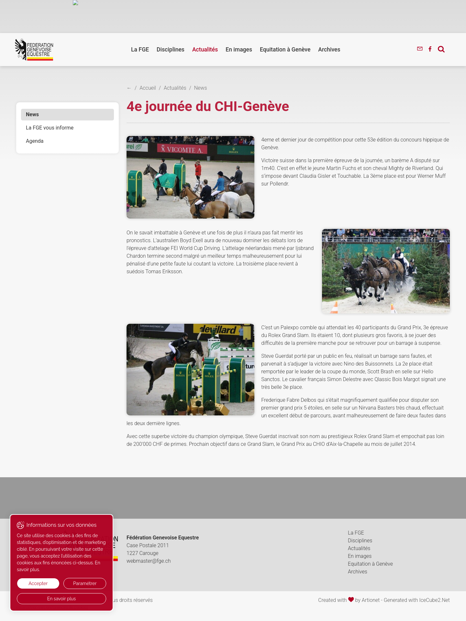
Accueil (147, 88)
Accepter (38, 583)
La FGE (140, 49)
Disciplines (170, 49)
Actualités (205, 49)
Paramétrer (84, 583)
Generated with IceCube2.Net (417, 600)
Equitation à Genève (285, 49)
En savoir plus (61, 598)
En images (239, 49)
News (32, 114)
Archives (329, 49)
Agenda (34, 141)
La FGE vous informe (49, 128)
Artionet (371, 600)
